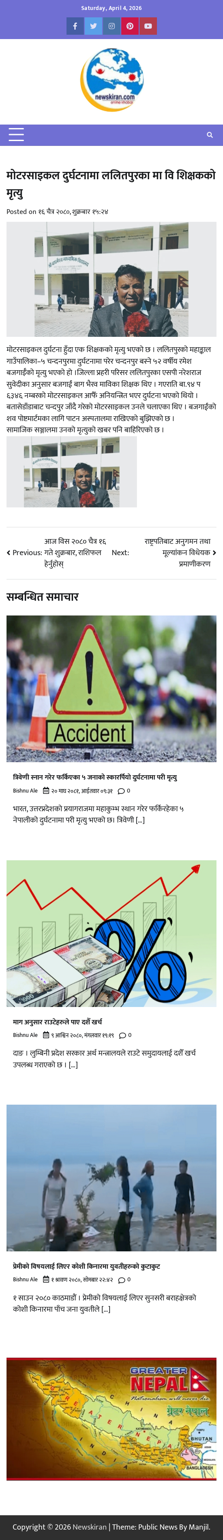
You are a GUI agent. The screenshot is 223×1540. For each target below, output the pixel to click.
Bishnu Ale (25, 791)
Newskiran (90, 1527)
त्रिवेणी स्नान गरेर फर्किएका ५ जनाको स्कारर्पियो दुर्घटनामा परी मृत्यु (95, 777)
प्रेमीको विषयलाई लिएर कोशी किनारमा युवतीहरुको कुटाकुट (86, 1267)
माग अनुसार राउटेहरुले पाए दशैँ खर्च (57, 1022)
